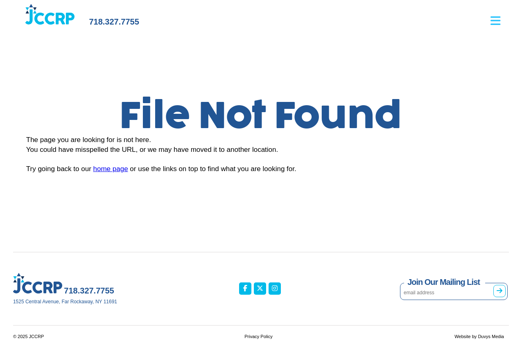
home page (110, 169)
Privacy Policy (258, 336)
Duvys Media (491, 336)
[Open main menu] (499, 17)
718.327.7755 (114, 21)
